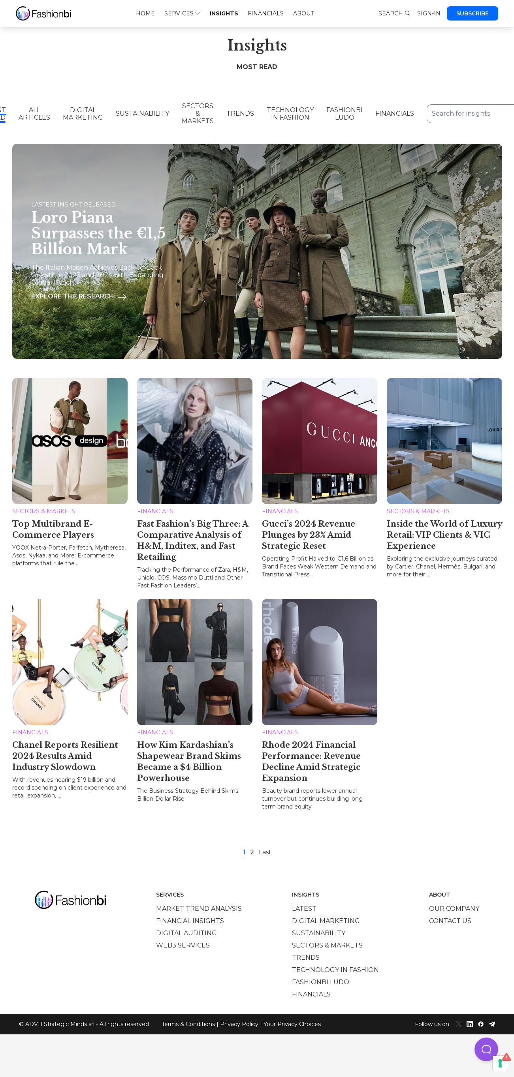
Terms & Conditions (188, 1022)
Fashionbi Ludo (344, 113)
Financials (266, 13)
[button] (486, 1049)
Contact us (450, 919)
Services (182, 13)
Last (265, 850)
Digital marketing (326, 919)
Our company (454, 907)
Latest (304, 907)
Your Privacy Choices (292, 1022)
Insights (224, 13)
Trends (240, 113)
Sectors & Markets (198, 113)
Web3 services (183, 944)
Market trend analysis (199, 907)
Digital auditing (186, 931)
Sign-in (429, 13)
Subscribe (472, 13)
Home (145, 13)
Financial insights (190, 919)
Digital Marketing (83, 113)
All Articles (34, 113)
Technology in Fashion (290, 113)
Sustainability (142, 113)
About (303, 13)
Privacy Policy (239, 1022)
